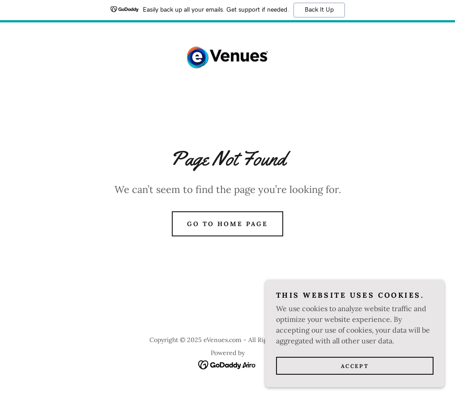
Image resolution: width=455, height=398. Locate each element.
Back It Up (319, 10)
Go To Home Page (227, 224)
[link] (227, 57)
